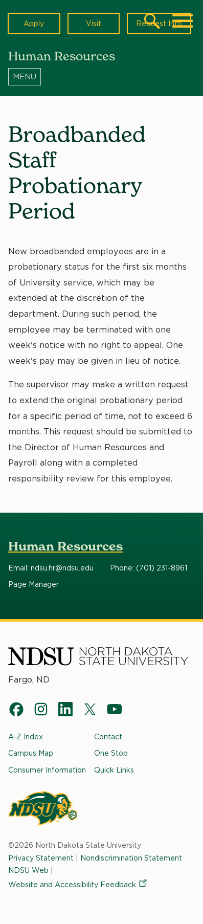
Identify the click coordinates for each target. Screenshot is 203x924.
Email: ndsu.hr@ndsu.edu (51, 568)
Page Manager (33, 585)
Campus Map (30, 753)
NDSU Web (28, 870)
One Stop (111, 753)
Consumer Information (47, 769)
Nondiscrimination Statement (131, 857)
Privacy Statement (41, 857)
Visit (93, 23)
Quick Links (114, 769)
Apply (34, 23)
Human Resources (65, 546)
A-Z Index (25, 736)
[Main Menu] (182, 21)
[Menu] (101, 76)
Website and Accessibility (78, 884)
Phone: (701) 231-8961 (148, 568)
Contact (108, 736)
